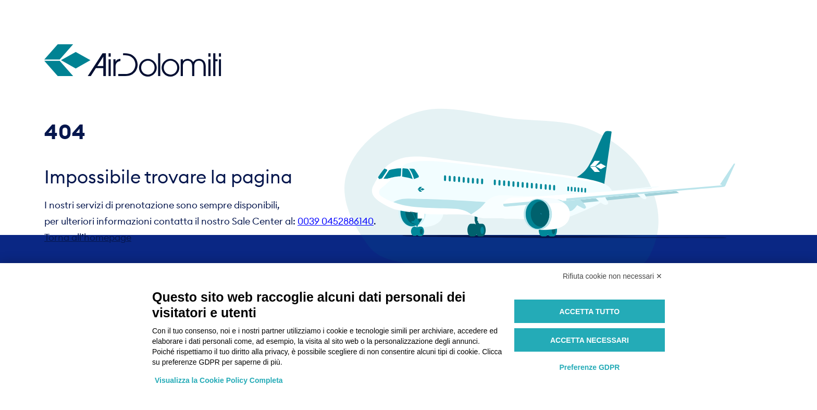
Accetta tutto (590, 311)
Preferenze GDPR (589, 367)
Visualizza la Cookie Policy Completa (219, 380)
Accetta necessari (589, 340)
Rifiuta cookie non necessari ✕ (612, 276)
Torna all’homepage (87, 237)
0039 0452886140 (336, 221)
